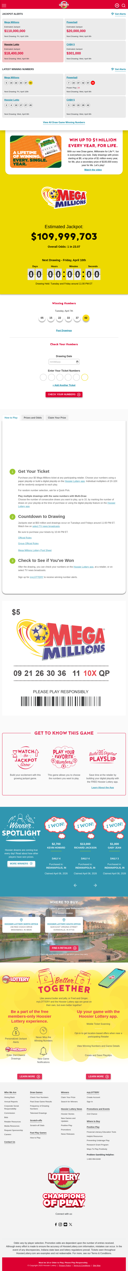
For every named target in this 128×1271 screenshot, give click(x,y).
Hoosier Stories (67, 1114)
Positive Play (66, 1125)
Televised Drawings (38, 1113)
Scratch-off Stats (37, 1125)
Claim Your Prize (68, 1097)
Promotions (66, 1130)
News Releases (67, 1134)
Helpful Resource (94, 1136)
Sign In (90, 1102)
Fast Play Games (38, 1133)
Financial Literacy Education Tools (101, 1132)
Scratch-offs (36, 1120)
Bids (6, 1117)
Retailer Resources (12, 1122)
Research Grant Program (97, 1145)
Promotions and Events (98, 1109)
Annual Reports (11, 1102)
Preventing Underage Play (98, 1140)
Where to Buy (93, 1121)
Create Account (93, 1097)
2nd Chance (92, 1114)
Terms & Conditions (81, 1265)
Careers (7, 1134)
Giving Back (9, 1097)
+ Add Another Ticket (64, 385)
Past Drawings (64, 330)
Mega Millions (11, 22)
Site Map (97, 1265)
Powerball (72, 22)
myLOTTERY (93, 1092)
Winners (65, 1092)
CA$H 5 (71, 44)
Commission (9, 1113)
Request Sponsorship (13, 1130)
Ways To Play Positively (97, 1149)
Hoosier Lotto (11, 44)
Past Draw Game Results (41, 1102)
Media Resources (11, 1126)
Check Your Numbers (62, 394)
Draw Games (36, 1092)
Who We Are (10, 1092)
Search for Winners (69, 1102)
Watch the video (93, 170)
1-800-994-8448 (94, 1159)
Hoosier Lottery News (71, 1109)
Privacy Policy (65, 1265)
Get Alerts (120, 14)
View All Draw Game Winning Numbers (64, 122)
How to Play (35, 1138)
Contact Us (9, 1142)
